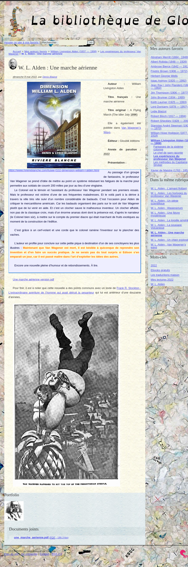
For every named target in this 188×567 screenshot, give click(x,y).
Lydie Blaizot (158, 111)
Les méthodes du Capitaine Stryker (170, 164)
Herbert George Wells (164, 75)
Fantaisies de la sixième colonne (168, 148)
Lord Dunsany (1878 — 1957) (169, 106)
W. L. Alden (158, 284)
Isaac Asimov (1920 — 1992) (168, 80)
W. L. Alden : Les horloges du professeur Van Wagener (169, 195)
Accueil (17, 51)
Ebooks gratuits (160, 270)
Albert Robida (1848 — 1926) (169, 61)
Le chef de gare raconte (168, 152)
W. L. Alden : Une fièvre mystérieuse (165, 214)
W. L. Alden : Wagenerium (167, 208)
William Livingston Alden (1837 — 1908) (73, 51)
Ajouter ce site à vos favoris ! (22, 42)
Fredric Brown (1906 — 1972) (169, 71)
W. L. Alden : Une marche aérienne (167, 234)
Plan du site (11, 554)
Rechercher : (50, 42)
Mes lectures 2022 (162, 279)
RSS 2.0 (57, 554)
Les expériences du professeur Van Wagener (169, 157)
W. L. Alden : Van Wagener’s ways (168, 246)
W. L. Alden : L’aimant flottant (169, 188)
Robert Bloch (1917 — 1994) (168, 116)
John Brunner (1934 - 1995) (168, 97)
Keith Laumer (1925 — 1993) (169, 102)
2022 (154, 265)
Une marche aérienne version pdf (33, 279)
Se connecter (29, 554)
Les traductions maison (165, 275)
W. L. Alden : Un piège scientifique (164, 202)
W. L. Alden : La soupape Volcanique (166, 226)
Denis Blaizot (49, 76)
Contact (44, 554)
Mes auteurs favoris (35, 51)
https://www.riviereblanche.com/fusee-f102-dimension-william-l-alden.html (54, 170)
